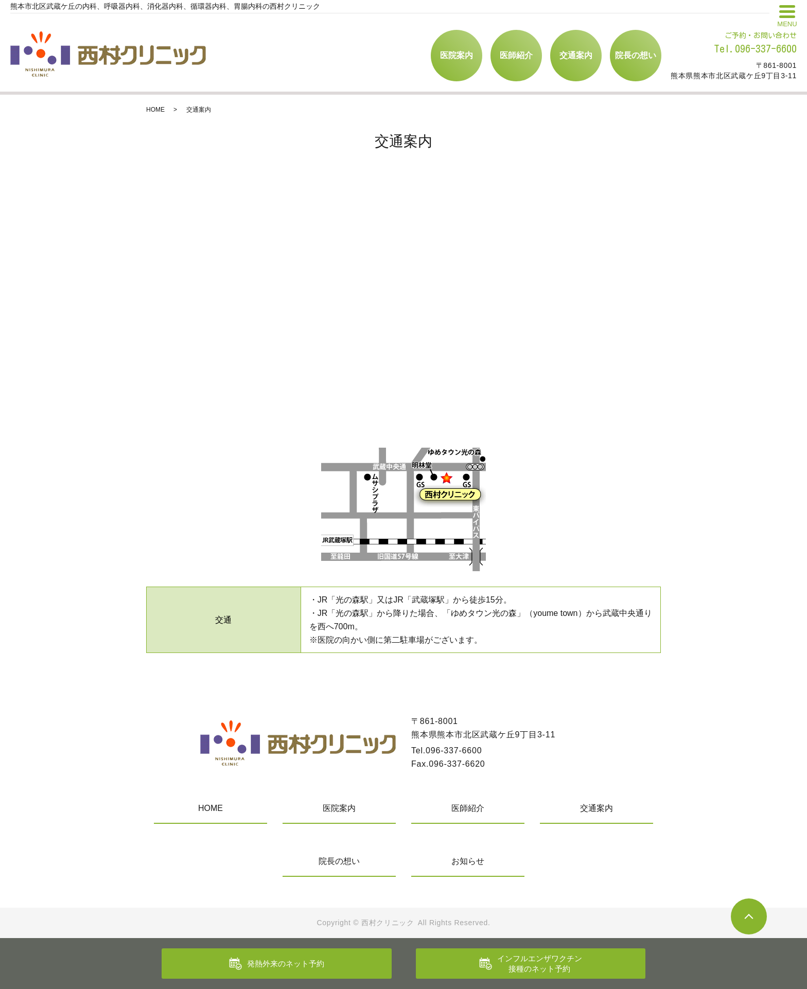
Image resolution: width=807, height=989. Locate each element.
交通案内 (575, 55)
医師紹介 (516, 55)
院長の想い (635, 55)
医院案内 (456, 55)
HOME (155, 109)
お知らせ (467, 861)
